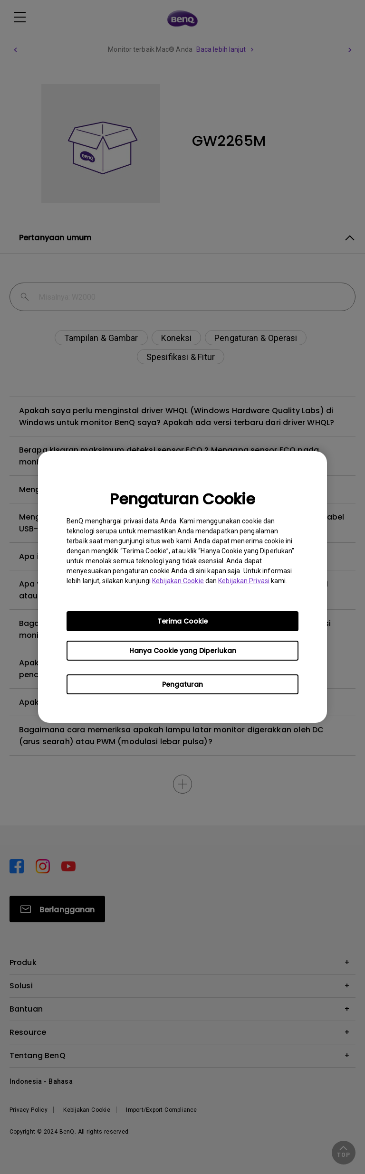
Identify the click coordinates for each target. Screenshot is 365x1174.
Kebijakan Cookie (178, 581)
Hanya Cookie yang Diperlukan (182, 650)
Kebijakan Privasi (243, 581)
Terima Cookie (182, 621)
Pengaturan (182, 684)
